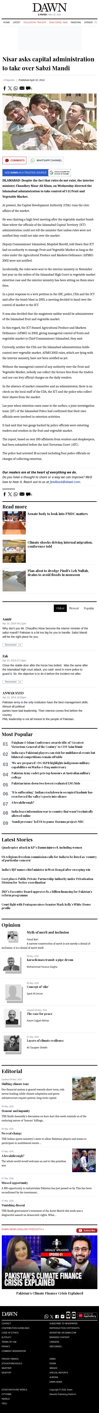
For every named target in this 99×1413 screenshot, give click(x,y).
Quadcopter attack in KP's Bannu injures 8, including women (42, 847)
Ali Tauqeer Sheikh (37, 1047)
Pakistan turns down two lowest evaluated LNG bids (45, 783)
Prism (53, 1363)
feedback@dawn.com (65, 482)
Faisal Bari (32, 939)
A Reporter (9, 80)
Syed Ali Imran (35, 993)
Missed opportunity (15, 1183)
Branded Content (60, 1337)
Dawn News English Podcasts (23, 1229)
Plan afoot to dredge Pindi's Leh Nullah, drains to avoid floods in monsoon (58, 573)
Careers (54, 1342)
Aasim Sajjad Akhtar (38, 1020)
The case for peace (39, 1014)
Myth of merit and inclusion (48, 932)
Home (6, 22)
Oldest (60, 608)
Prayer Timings (10, 1359)
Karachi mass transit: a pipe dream (50, 960)
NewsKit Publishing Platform (63, 1394)
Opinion (89, 22)
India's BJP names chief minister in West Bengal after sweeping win (46, 870)
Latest (16, 22)
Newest (74, 608)
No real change (12, 1133)
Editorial (12, 1071)
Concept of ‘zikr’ (38, 987)
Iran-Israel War (58, 22)
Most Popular (17, 734)
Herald (6, 1399)
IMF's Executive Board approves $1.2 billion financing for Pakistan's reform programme (47, 893)
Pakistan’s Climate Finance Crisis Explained (49, 1293)
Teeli (4, 1403)
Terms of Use (9, 1342)
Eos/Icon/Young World (14, 1390)
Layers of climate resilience (45, 1040)
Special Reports (59, 1373)
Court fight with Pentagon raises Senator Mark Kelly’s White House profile (46, 906)
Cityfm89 (6, 1394)
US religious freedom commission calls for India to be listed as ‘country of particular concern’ (49, 858)
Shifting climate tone (15, 1084)
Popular (89, 608)
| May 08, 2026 (49, 15)
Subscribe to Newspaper (64, 1323)
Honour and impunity (16, 1111)
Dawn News (56, 1382)
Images (53, 1368)
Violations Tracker (34, 22)
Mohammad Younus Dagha (42, 967)
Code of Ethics (10, 1333)
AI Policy (6, 1337)
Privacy (6, 1346)
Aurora (54, 1377)
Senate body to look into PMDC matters (58, 514)
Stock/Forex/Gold (12, 1363)
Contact (6, 1323)
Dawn (53, 1359)
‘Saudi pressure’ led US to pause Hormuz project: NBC (47, 822)
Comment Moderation (14, 1351)
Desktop (6, 1373)
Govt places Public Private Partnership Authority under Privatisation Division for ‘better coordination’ (47, 880)
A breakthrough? (22, 802)
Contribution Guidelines (15, 1328)
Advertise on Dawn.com (63, 1333)
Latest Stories (17, 839)
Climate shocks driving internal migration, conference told (60, 544)
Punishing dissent (13, 1205)
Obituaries (56, 1346)
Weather (6, 1368)
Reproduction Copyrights (65, 1328)
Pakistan (76, 22)
